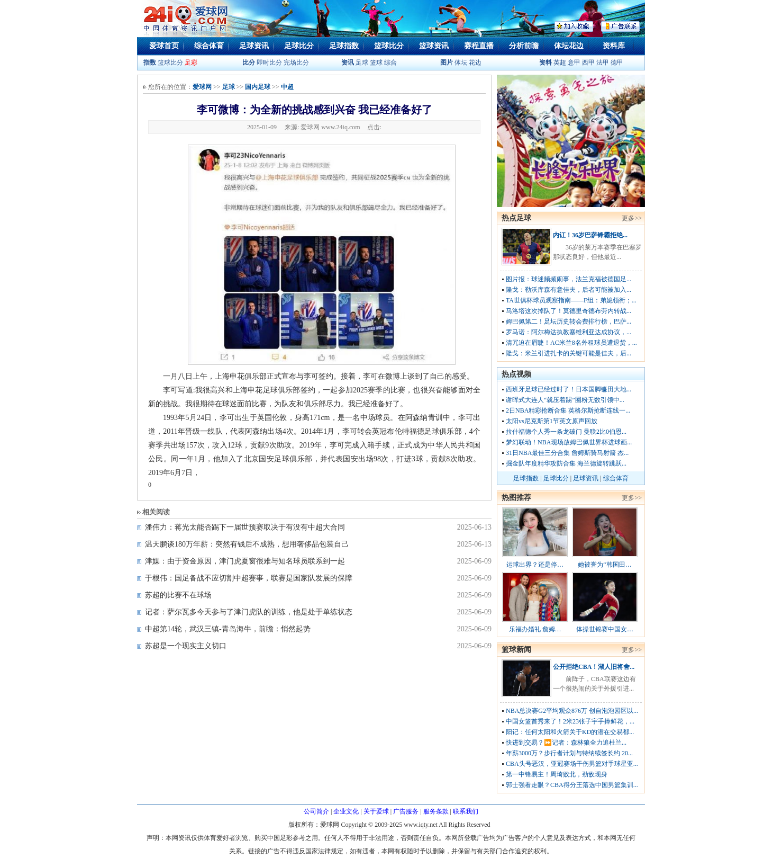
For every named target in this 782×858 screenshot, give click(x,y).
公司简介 (316, 811)
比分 (248, 62)
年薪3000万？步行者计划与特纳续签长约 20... (569, 753)
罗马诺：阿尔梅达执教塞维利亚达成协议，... (568, 332)
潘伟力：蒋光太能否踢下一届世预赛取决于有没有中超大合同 (245, 527)
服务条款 (436, 811)
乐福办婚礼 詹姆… (535, 629)
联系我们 (465, 811)
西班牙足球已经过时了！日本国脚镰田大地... (568, 389)
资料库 (614, 46)
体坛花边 (569, 46)
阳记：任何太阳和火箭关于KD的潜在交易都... (570, 732)
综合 (390, 62)
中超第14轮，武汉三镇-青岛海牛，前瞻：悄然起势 (228, 629)
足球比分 (299, 46)
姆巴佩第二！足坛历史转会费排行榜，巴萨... (568, 321)
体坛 (460, 62)
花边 (475, 62)
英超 (559, 62)
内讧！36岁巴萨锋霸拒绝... (590, 235)
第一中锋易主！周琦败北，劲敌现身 (556, 774)
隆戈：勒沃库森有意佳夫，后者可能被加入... (568, 289)
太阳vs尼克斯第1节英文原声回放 (551, 421)
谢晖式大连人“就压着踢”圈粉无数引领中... (565, 400)
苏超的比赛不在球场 (178, 595)
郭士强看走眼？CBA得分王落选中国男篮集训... (572, 785)
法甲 (602, 62)
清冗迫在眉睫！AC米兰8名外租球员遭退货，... (571, 342)
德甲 (617, 62)
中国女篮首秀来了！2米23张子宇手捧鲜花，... (570, 721)
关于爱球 (376, 811)
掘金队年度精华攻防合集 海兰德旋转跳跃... (566, 463)
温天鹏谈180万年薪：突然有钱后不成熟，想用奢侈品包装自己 (247, 544)
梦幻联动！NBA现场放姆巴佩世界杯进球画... (569, 442)
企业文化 (346, 811)
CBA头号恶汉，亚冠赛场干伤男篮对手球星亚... (572, 763)
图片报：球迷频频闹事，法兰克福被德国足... (568, 279)
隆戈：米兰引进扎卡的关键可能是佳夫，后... (568, 353)
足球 (361, 62)
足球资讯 (254, 46)
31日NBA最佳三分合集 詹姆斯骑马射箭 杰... (567, 453)
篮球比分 (389, 46)
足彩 (191, 62)
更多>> (632, 218)
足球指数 (344, 46)
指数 (149, 62)
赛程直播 (479, 46)
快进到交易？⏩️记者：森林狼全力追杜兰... (566, 742)
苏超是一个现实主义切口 (185, 646)
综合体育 (209, 46)
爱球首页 (164, 46)
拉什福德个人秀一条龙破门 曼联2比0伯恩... (566, 431)
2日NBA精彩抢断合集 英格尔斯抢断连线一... (568, 410)
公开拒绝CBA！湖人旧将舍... (593, 667)
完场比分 (296, 62)
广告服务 (406, 811)
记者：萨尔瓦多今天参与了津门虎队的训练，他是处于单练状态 (248, 612)
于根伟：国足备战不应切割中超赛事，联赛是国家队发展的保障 (248, 578)
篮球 (376, 62)
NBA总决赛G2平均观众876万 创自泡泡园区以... (572, 710)
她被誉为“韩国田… (604, 564)
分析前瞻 (524, 46)
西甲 (589, 62)
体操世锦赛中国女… (604, 629)
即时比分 (269, 62)
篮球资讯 (434, 46)
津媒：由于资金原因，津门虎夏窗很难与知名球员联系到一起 (245, 561)
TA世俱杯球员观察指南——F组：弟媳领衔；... (571, 300)
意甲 (574, 62)
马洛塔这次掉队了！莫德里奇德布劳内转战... (568, 311)
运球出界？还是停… (534, 564)
